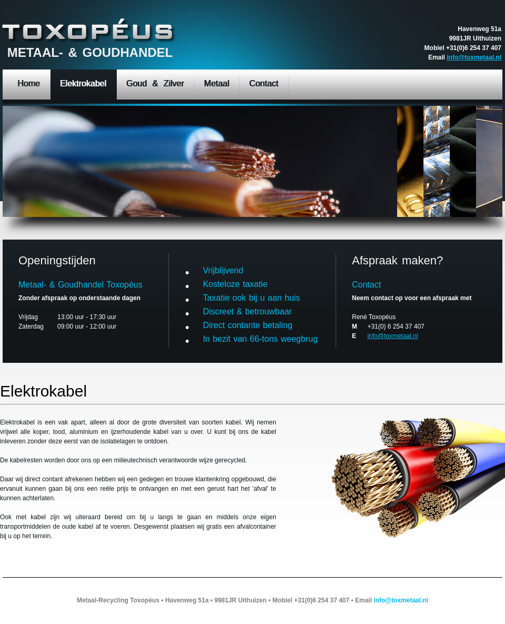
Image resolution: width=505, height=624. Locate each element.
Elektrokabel (83, 83)
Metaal (216, 83)
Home (28, 83)
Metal (91, 31)
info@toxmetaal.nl (474, 57)
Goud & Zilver (155, 83)
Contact (263, 83)
